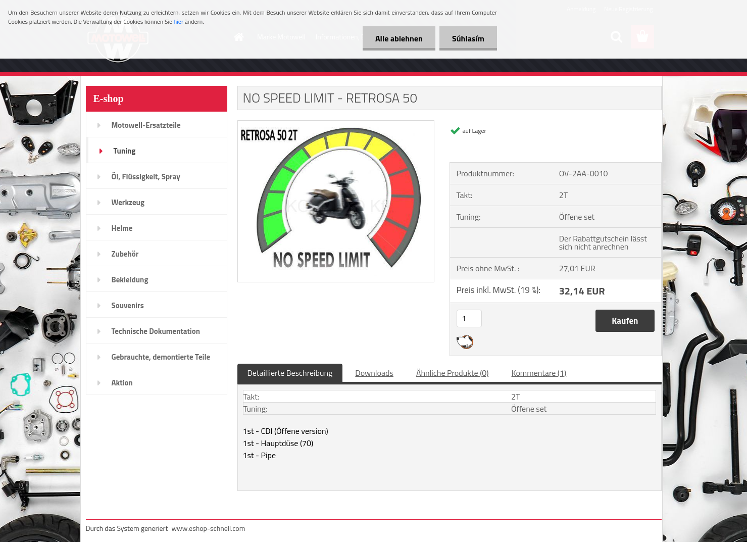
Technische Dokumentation (156, 331)
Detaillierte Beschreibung (290, 373)
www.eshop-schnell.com (208, 528)
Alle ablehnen (399, 38)
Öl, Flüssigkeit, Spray (146, 176)
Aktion (122, 382)
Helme (122, 228)
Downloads (374, 373)
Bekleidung (130, 279)
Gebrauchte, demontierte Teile (161, 357)
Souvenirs (128, 305)
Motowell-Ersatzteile (146, 125)
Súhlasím (468, 38)
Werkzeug (128, 202)
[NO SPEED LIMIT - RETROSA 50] (336, 125)
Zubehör (125, 254)
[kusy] (469, 318)
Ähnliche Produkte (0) (452, 373)
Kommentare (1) (539, 373)
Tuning (125, 151)
